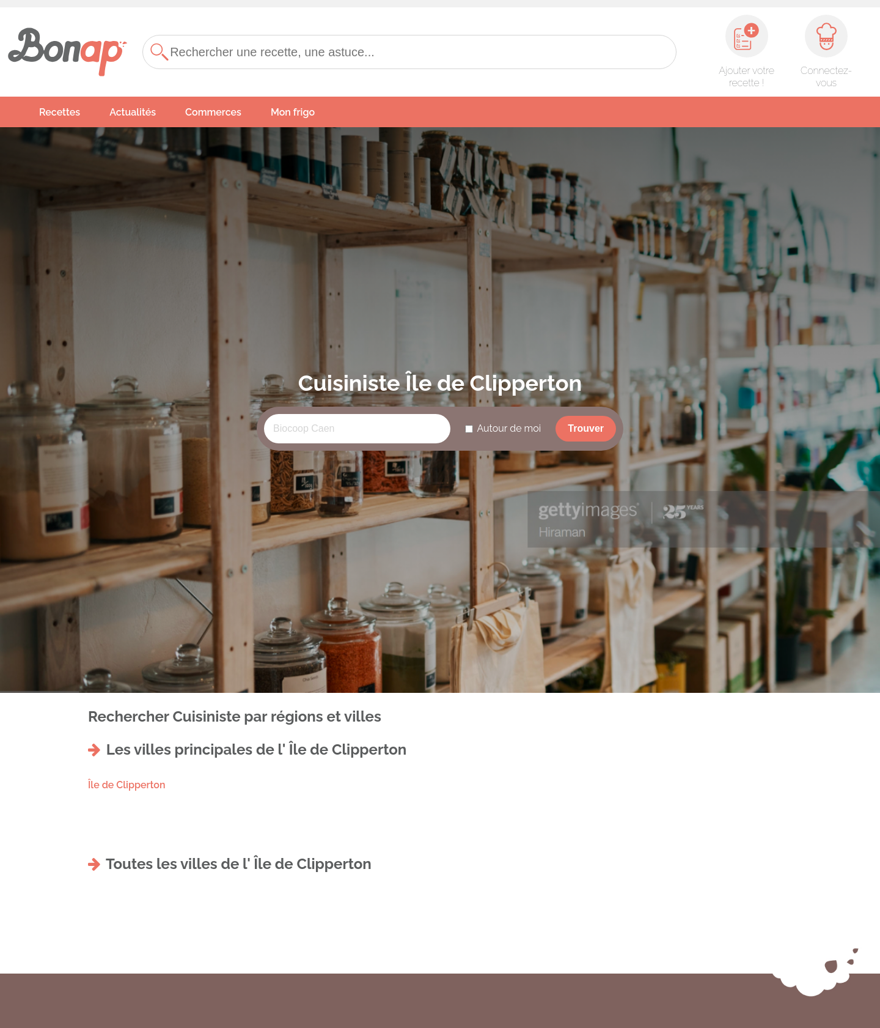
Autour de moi (509, 428)
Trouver (586, 428)
